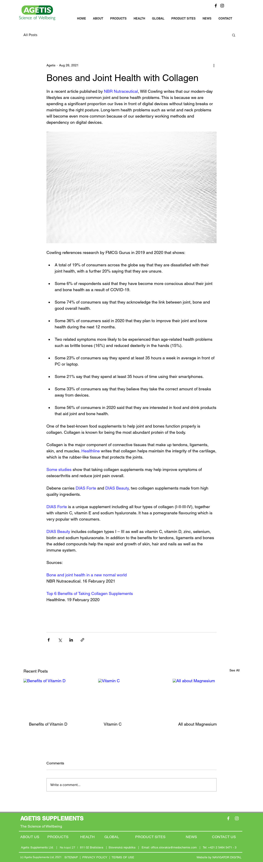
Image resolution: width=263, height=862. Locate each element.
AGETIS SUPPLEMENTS (51, 818)
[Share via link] (82, 640)
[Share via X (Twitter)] (60, 640)
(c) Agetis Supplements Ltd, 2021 (41, 857)
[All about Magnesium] (206, 697)
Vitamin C (113, 724)
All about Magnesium (197, 724)
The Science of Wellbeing (41, 826)
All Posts (30, 35)
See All (234, 670)
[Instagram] (222, 5)
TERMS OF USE (122, 857)
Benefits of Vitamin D (48, 724)
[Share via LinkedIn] (71, 640)
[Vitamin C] (131, 697)
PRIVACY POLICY (94, 857)
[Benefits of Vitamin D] (56, 697)
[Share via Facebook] (48, 640)
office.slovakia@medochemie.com (174, 847)
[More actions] (214, 65)
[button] (234, 35)
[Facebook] (215, 5)
